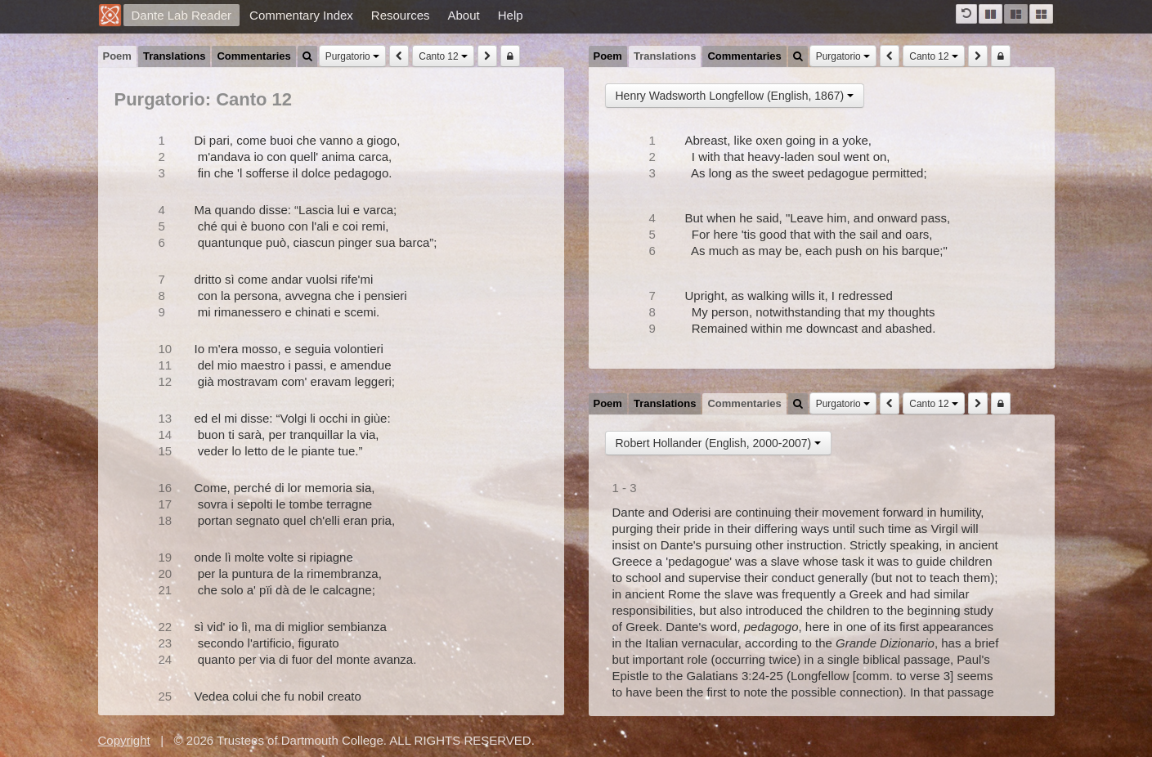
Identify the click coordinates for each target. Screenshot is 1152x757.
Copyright (124, 740)
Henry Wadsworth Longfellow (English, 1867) (735, 95)
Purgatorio (352, 56)
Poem (117, 56)
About (464, 15)
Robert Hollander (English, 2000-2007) (719, 443)
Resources (400, 15)
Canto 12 (443, 56)
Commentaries (253, 56)
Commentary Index (301, 15)
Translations (174, 56)
